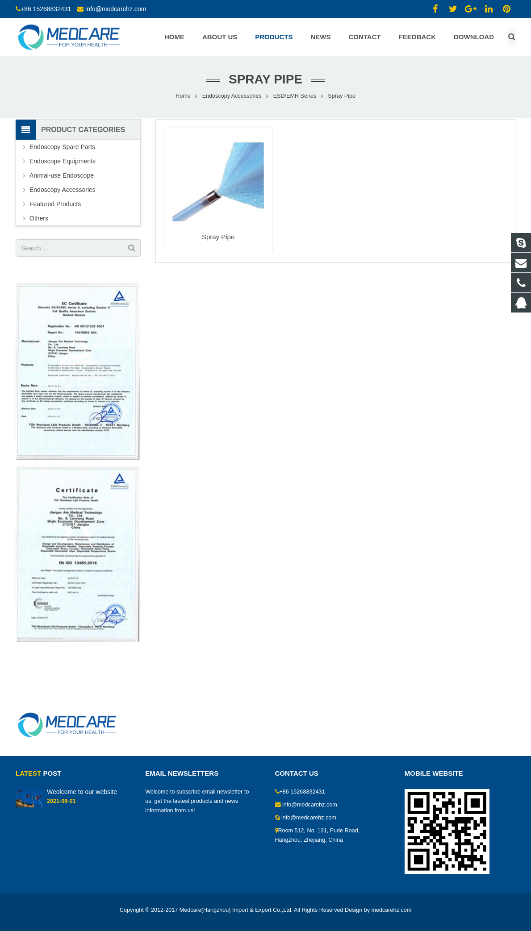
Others (38, 218)
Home (183, 96)
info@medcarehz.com (115, 8)
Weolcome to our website (82, 791)
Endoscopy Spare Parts (62, 146)
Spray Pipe (218, 237)
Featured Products (55, 204)
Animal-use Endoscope (61, 175)
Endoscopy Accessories (232, 96)
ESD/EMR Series (295, 96)
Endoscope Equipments (62, 161)
